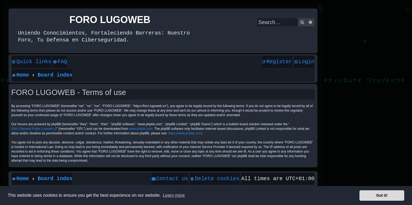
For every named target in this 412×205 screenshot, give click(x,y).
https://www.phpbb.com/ (185, 133)
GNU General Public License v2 (34, 129)
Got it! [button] (382, 195)
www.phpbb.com (141, 129)
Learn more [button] (174, 195)
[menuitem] (60, 62)
